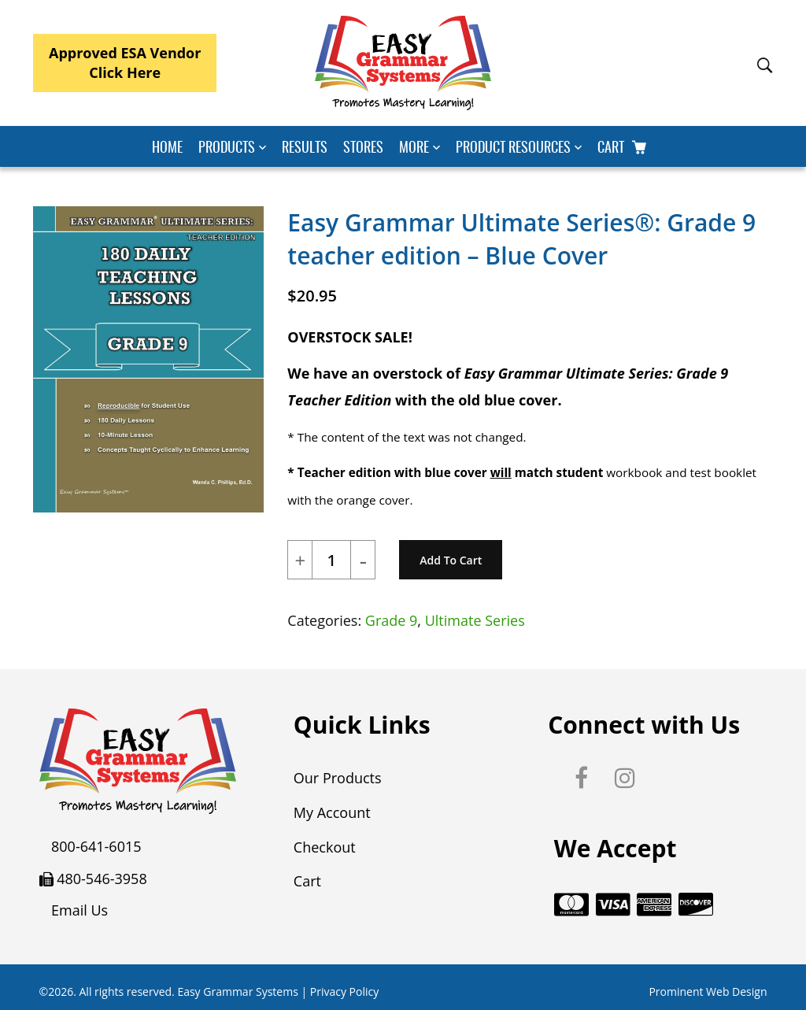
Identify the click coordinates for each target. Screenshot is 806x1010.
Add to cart (451, 560)
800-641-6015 (96, 846)
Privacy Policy (344, 988)
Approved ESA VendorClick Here (125, 62)
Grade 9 (391, 620)
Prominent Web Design (708, 988)
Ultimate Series (475, 620)
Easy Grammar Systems (237, 988)
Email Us (79, 910)
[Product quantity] (331, 560)
